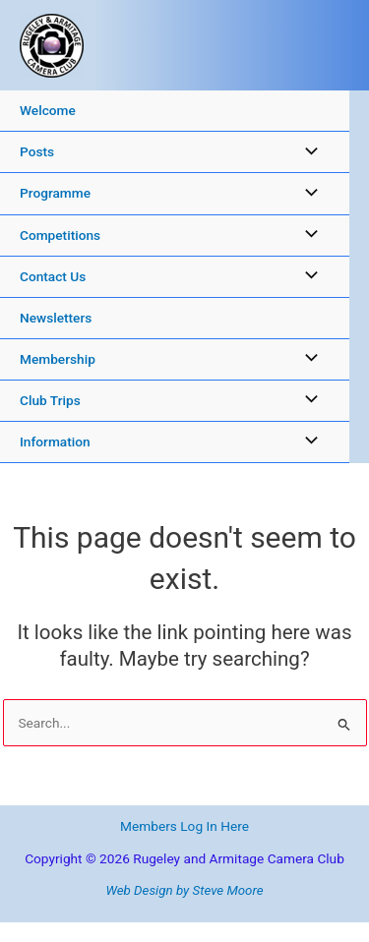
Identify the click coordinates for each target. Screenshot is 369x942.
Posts (37, 151)
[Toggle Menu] (306, 152)
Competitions (60, 235)
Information (55, 441)
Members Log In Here (184, 826)
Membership (57, 359)
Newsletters (56, 317)
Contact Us (53, 276)
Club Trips (50, 400)
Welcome (48, 110)
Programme (55, 193)
